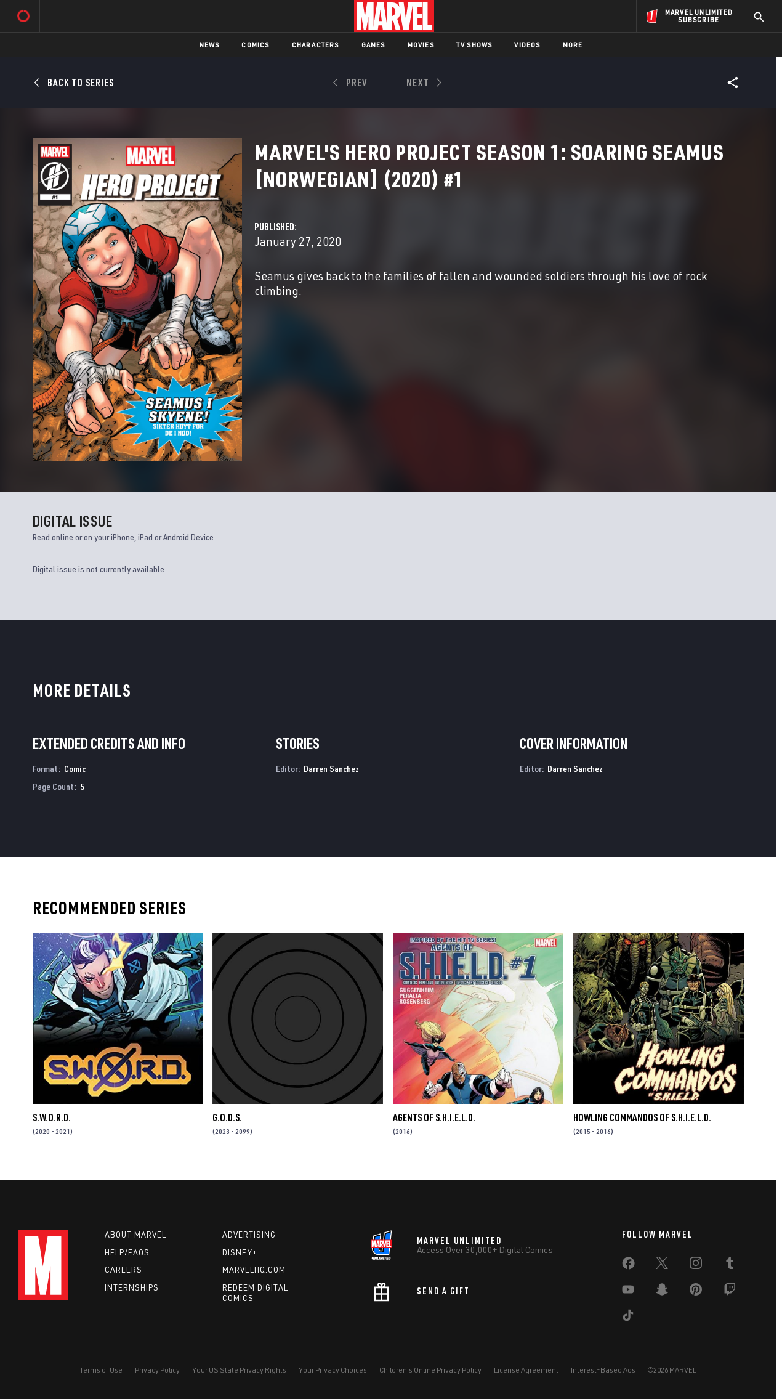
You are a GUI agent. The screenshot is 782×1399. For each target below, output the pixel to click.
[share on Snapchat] (662, 1292)
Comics (255, 44)
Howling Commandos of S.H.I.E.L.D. (642, 1117)
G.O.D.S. (227, 1117)
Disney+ (239, 1252)
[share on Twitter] (662, 1265)
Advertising (249, 1234)
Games (373, 44)
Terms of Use (101, 1369)
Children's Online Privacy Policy (430, 1369)
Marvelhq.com (254, 1270)
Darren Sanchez (331, 768)
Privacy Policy (157, 1369)
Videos (527, 44)
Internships (132, 1287)
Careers (123, 1270)
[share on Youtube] (628, 1292)
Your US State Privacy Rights (239, 1369)
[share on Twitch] (730, 1292)
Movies (421, 44)
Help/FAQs (127, 1252)
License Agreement (526, 1369)
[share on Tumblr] (730, 1265)
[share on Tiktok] (628, 1318)
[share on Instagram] (696, 1265)
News (210, 44)
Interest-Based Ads (603, 1369)
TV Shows (474, 44)
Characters (315, 44)
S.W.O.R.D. (52, 1117)
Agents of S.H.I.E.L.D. (434, 1117)
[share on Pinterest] (696, 1292)
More (573, 44)
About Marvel (135, 1234)
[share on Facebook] (628, 1266)
